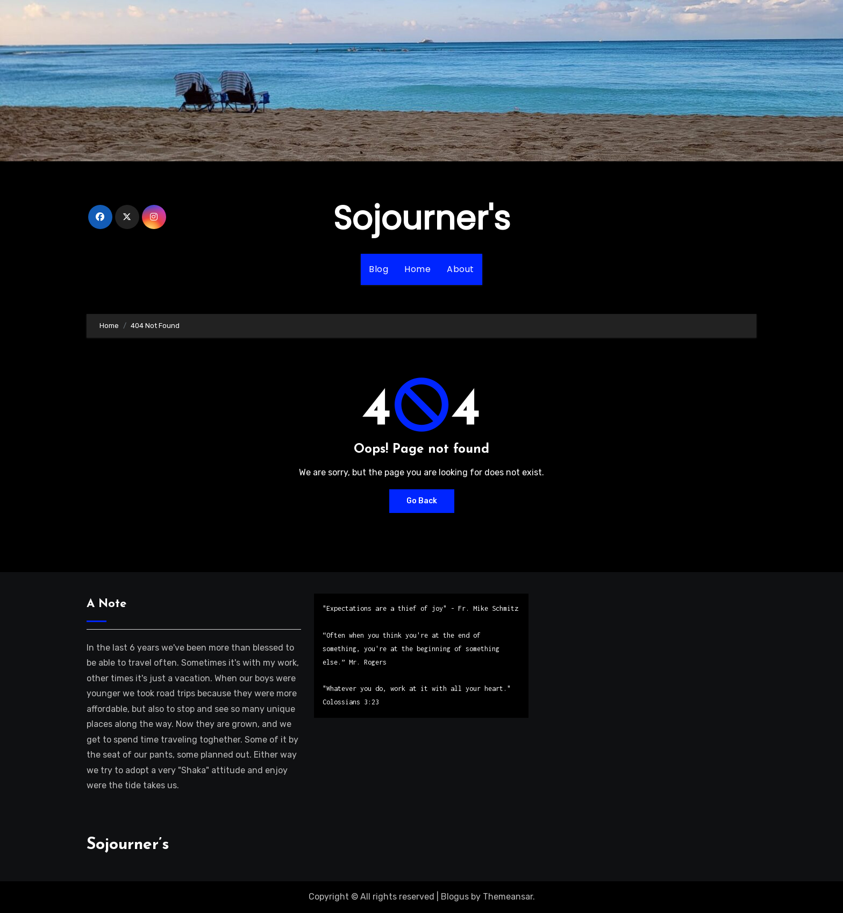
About (460, 269)
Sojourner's (421, 218)
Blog (378, 269)
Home (417, 269)
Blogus (455, 896)
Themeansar (508, 896)
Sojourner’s (128, 845)
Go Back (421, 500)
